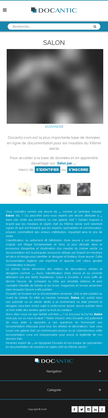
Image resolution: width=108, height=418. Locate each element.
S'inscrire (78, 169)
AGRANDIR (54, 126)
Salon (54, 42)
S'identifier (47, 169)
